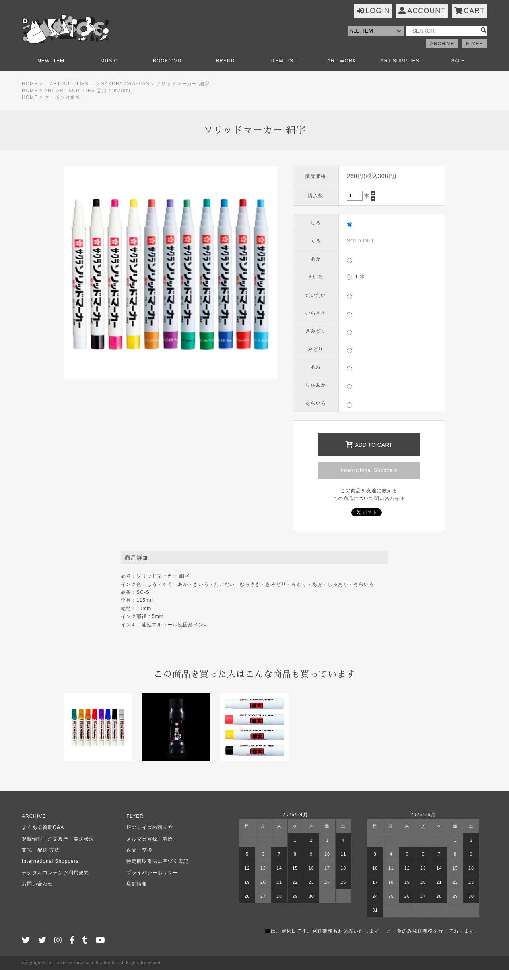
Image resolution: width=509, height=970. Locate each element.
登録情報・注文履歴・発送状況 (58, 839)
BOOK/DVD (167, 61)
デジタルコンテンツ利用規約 (55, 872)
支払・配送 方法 (41, 850)
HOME (30, 84)
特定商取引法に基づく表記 (157, 861)
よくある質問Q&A (43, 827)
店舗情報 (136, 884)
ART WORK (341, 61)
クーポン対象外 (63, 97)
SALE (458, 61)
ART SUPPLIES (400, 61)
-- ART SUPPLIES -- (70, 84)
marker (122, 90)
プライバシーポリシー (152, 872)
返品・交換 (139, 850)
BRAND (225, 61)
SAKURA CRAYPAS (125, 84)
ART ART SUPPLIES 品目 (75, 90)
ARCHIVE (442, 43)
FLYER (474, 43)
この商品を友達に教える (368, 490)
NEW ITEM (50, 61)
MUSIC (109, 61)
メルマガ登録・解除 (149, 839)
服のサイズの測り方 (149, 827)
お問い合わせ (37, 884)
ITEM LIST (283, 61)
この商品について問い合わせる (369, 498)
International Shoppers (369, 470)
